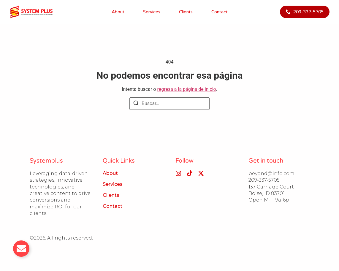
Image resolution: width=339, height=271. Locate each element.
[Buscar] (136, 104)
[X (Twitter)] (201, 173)
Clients (186, 12)
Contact (219, 12)
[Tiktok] (190, 173)
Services (151, 12)
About (118, 12)
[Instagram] (178, 173)
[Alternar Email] (21, 248)
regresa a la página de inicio (186, 89)
